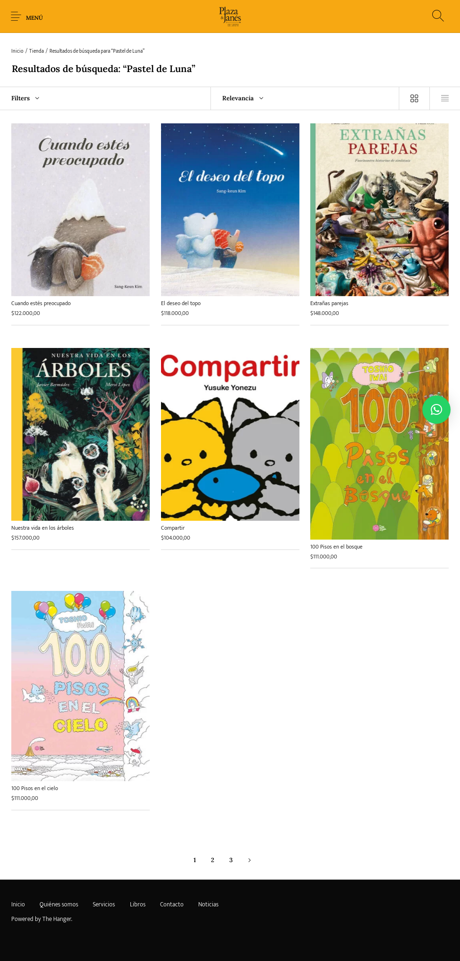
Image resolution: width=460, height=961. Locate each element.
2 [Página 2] (212, 860)
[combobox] (305, 98)
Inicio (17, 51)
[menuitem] (18, 905)
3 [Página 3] (231, 860)
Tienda (36, 51)
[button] (436, 410)
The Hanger (56, 919)
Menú (34, 17)
